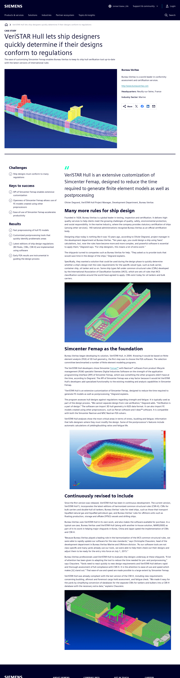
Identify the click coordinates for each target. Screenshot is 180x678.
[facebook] (142, 107)
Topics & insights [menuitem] (87, 15)
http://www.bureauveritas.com (135, 86)
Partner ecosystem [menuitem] (65, 15)
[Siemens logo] (13, 6)
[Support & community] (146, 6)
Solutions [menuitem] (32, 15)
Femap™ (114, 368)
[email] (154, 107)
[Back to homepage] (6, 24)
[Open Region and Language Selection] (118, 6)
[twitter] (136, 107)
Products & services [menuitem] (14, 15)
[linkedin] (148, 107)
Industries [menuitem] (46, 15)
